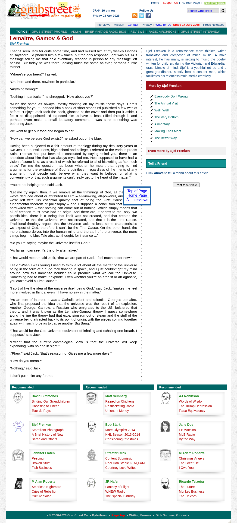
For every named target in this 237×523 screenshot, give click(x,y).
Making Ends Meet (167, 131)
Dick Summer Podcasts (172, 515)
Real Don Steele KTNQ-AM (125, 463)
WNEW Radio (115, 491)
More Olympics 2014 (120, 430)
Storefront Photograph (48, 430)
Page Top (118, 515)
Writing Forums (140, 515)
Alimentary (162, 124)
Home (155, 2)
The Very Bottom (166, 117)
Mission (119, 24)
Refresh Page (190, 2)
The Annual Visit (166, 103)
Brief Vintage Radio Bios (105, 31)
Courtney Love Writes (120, 467)
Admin (76, 31)
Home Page (137, 195)
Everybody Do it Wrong (171, 96)
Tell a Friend (157, 163)
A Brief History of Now (47, 434)
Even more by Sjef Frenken (169, 151)
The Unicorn (187, 496)
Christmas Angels (191, 458)
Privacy (147, 24)
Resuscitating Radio (119, 406)
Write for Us (163, 24)
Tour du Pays (41, 411)
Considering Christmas (121, 439)
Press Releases (213, 24)
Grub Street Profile (49, 31)
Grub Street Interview (200, 31)
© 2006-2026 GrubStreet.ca (68, 515)
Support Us (170, 2)
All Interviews (137, 200)
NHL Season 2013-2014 (122, 434)
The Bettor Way (165, 138)
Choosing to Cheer (45, 406)
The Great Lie (189, 463)
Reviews (137, 31)
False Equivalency (192, 411)
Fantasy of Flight (117, 487)
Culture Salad (41, 496)
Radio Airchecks (162, 31)
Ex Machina (187, 430)
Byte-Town (99, 515)
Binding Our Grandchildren (51, 401)
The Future (187, 487)
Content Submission (119, 458)
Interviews (103, 24)
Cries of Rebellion (44, 491)
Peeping (38, 458)
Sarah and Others (44, 439)
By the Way (187, 439)
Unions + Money (117, 411)
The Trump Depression (195, 406)
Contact (133, 24)
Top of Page (137, 191)
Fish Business (42, 467)
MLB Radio (187, 434)
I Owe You (186, 467)
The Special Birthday (120, 496)
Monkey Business (191, 491)
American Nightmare (46, 487)
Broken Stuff (41, 463)
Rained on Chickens (119, 401)
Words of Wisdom (191, 401)
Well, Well (161, 110)
